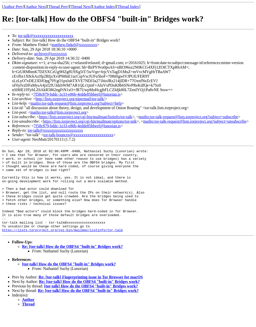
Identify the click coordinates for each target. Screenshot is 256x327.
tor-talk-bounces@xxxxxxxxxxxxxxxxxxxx (78, 135)
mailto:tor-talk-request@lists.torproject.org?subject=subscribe (188, 117)
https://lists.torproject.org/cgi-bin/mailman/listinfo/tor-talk (85, 117)
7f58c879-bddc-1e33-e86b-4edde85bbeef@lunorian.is (77, 94)
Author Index (104, 7)
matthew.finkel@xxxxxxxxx (74, 45)
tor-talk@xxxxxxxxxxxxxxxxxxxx (46, 36)
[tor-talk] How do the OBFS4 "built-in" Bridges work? (69, 280)
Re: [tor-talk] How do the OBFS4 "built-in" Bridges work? (72, 263)
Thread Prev (58, 7)
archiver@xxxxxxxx (50, 54)
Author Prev (13, 7)
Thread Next (81, 7)
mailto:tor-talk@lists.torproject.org (58, 112)
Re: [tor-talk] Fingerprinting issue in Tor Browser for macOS (90, 293)
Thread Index (128, 7)
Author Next (36, 7)
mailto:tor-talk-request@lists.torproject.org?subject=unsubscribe (194, 121)
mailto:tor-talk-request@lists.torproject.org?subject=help (76, 103)
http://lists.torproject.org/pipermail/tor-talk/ (70, 99)
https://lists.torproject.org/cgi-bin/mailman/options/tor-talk (89, 121)
